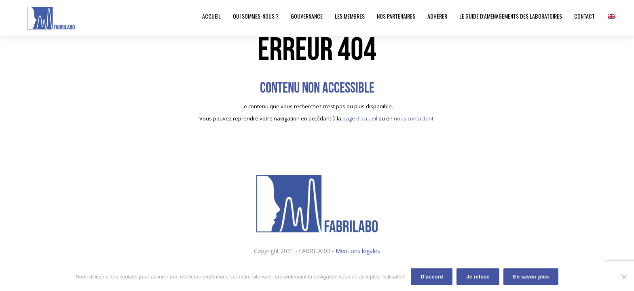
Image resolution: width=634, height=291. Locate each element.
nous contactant (413, 118)
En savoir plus (531, 277)
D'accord (432, 277)
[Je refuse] (624, 277)
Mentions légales (358, 251)
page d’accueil (359, 118)
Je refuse (477, 277)
